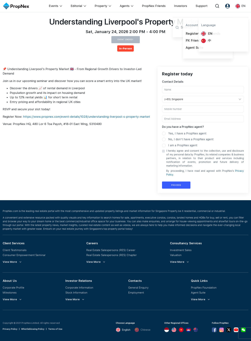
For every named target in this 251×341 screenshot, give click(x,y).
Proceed (176, 185)
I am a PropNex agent (182, 145)
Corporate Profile (13, 287)
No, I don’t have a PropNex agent (191, 139)
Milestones (10, 292)
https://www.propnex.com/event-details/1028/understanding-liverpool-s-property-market (86, 116)
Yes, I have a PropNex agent (187, 133)
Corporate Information (79, 287)
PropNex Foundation (204, 287)
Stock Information (76, 292)
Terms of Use (55, 329)
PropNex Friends (154, 6)
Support (201, 6)
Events (53, 6)
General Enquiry (138, 287)
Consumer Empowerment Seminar (24, 255)
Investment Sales (180, 250)
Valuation (176, 255)
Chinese (142, 329)
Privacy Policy (10, 329)
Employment (136, 292)
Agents (124, 6)
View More (10, 261)
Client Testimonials (14, 250)
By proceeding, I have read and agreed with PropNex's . (205, 172)
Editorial (76, 6)
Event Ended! (125, 39)
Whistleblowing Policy (32, 329)
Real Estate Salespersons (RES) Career (110, 250)
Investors (180, 6)
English (123, 329)
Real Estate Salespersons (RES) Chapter (111, 255)
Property (101, 6)
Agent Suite (198, 292)
